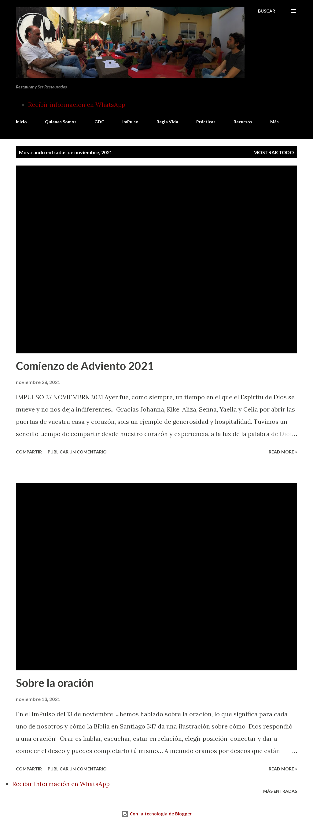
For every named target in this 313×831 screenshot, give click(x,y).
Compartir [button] (29, 451)
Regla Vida (167, 121)
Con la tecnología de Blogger (156, 814)
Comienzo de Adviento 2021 (85, 365)
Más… (276, 121)
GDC (99, 121)
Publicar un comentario (77, 451)
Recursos (243, 121)
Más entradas (280, 791)
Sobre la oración (55, 682)
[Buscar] (266, 11)
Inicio (21, 121)
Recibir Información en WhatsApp (61, 784)
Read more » (283, 451)
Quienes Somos (60, 121)
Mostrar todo (273, 152)
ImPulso (130, 121)
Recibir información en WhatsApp (76, 104)
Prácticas (205, 121)
